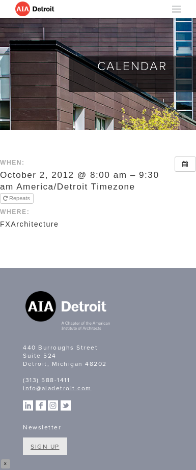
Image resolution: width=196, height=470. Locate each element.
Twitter (66, 405)
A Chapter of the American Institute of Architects (68, 312)
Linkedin (28, 405)
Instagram (53, 405)
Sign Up (45, 446)
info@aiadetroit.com (57, 388)
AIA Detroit (35, 9)
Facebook (41, 405)
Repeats (17, 198)
